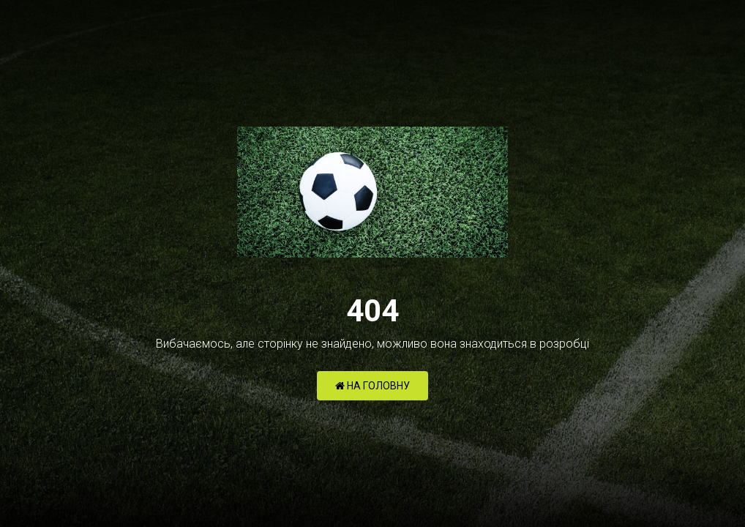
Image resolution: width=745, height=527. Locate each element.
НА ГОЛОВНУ (372, 386)
